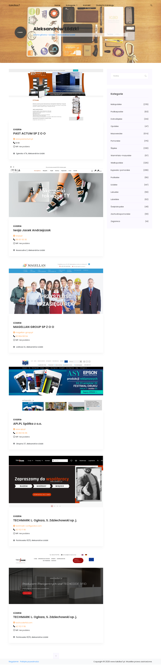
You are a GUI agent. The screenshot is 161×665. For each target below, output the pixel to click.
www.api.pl (19, 429)
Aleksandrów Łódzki (66, 34)
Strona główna (40, 34)
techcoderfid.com (22, 623)
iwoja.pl (17, 236)
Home (57, 5)
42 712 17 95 (21, 530)
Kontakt (87, 5)
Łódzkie (52, 34)
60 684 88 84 (22, 336)
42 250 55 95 (21, 433)
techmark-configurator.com (27, 526)
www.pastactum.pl (23, 139)
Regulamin (14, 662)
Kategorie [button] (71, 5)
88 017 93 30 (21, 239)
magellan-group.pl (23, 332)
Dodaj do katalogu (105, 5)
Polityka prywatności (29, 662)
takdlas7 (14, 5)
